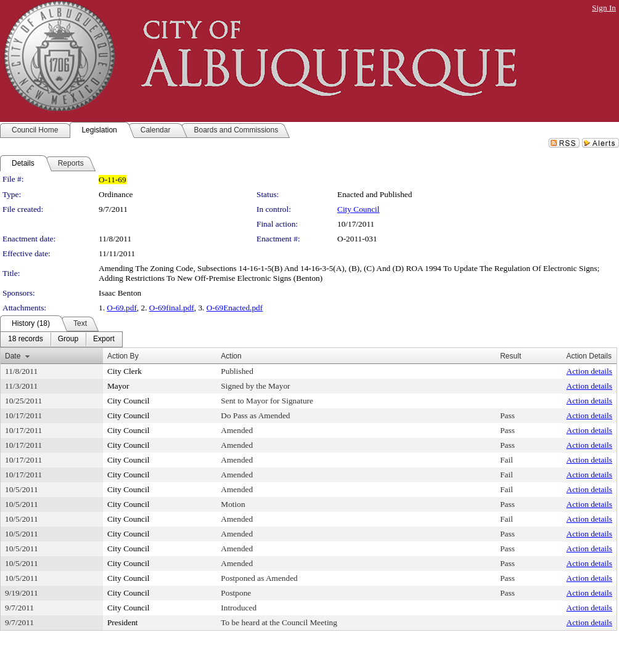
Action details (589, 371)
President (122, 622)
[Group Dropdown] (68, 339)
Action (231, 356)
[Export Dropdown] (104, 339)
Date (12, 356)
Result (510, 356)
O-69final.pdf (171, 307)
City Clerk (124, 371)
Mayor (118, 386)
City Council (358, 209)
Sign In (604, 7)
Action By (123, 356)
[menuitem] (26, 339)
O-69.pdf (122, 307)
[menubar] (61, 339)
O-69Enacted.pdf (235, 307)
